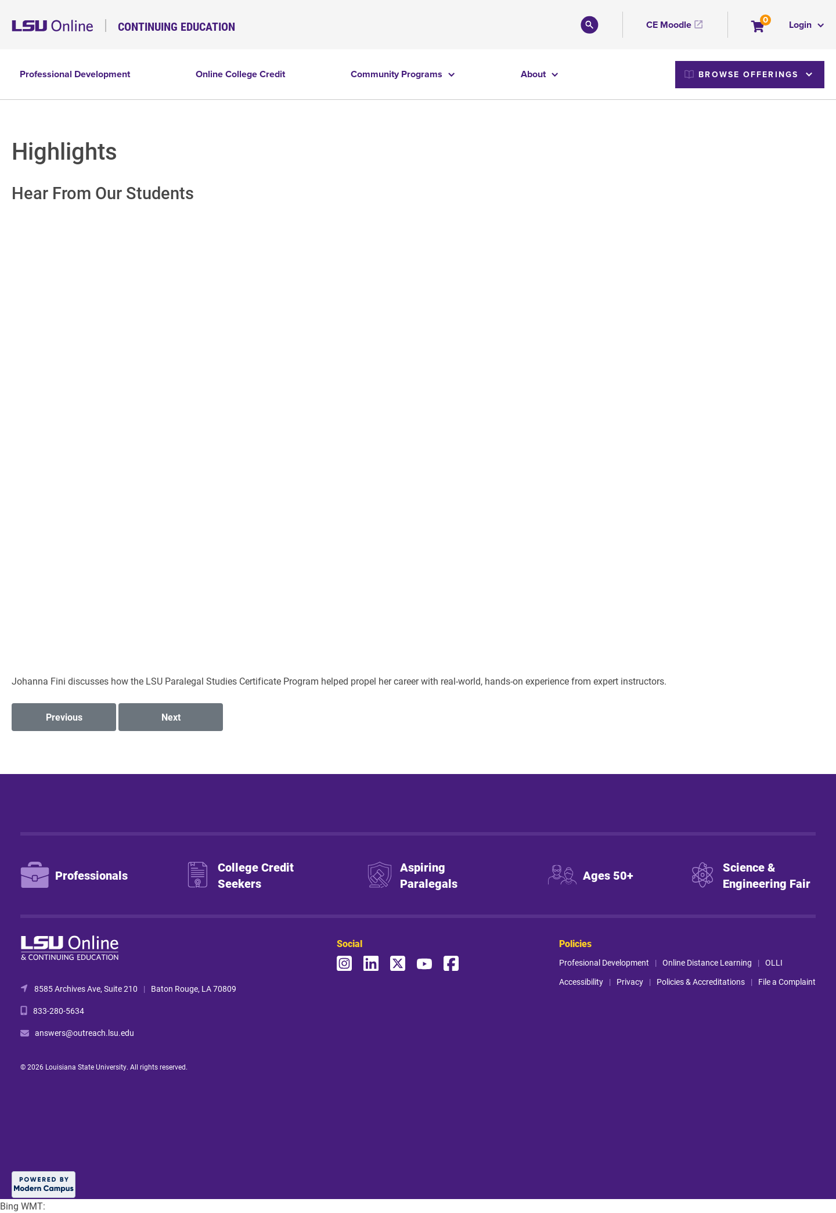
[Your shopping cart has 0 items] (758, 27)
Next (171, 717)
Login (801, 24)
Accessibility (581, 981)
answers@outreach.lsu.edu (84, 1032)
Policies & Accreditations (701, 981)
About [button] (534, 74)
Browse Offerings (741, 74)
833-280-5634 (58, 1010)
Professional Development (75, 74)
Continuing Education (176, 26)
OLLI (774, 962)
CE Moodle (668, 24)
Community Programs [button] (398, 74)
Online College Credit (240, 74)
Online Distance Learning (707, 962)
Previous (64, 717)
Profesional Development (604, 962)
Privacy (630, 981)
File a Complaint (787, 981)
